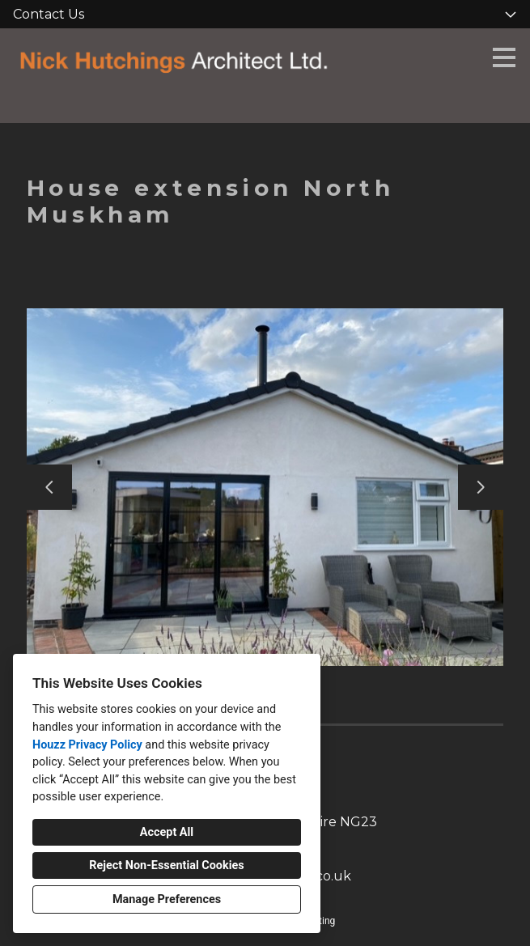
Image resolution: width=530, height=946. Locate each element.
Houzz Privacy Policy (87, 745)
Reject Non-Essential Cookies (166, 865)
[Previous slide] (49, 487)
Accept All (166, 832)
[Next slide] (480, 487)
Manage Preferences (166, 899)
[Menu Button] (504, 57)
